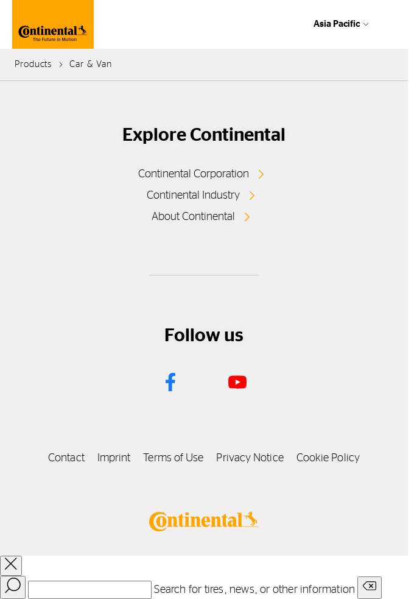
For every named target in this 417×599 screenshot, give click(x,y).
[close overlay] (11, 566)
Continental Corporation (193, 174)
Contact (66, 458)
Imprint (114, 458)
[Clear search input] (369, 587)
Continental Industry (193, 195)
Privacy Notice (249, 458)
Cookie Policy (328, 458)
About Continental (193, 216)
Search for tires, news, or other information (254, 589)
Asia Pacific (337, 24)
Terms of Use (173, 458)
